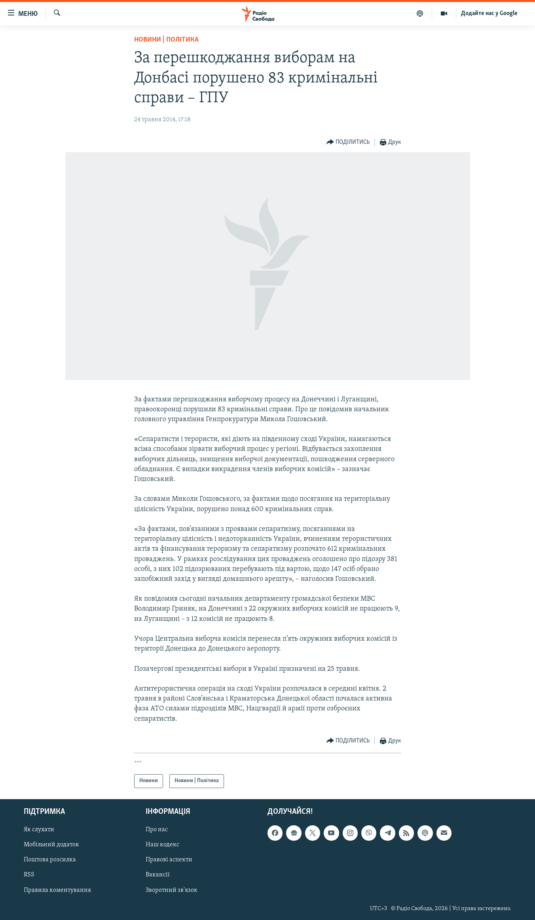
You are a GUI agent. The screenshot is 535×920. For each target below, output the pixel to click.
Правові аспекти (169, 860)
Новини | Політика (166, 40)
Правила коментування (57, 890)
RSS (29, 875)
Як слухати (39, 829)
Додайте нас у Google (489, 13)
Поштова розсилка (50, 860)
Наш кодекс (162, 845)
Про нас (157, 829)
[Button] (348, 142)
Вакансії (158, 875)
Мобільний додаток (51, 845)
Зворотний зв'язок (171, 890)
